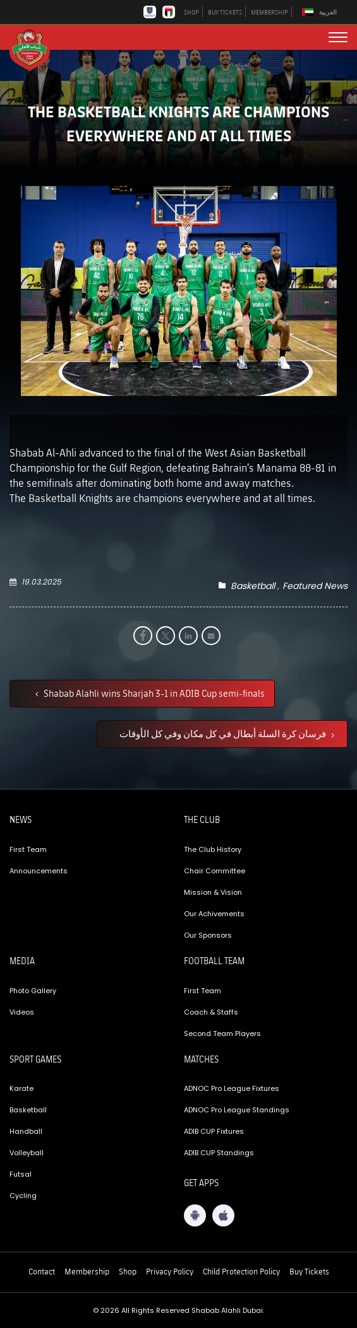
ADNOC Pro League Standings (236, 1110)
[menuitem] (321, 12)
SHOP (191, 12)
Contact (41, 1271)
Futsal (20, 1174)
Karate (21, 1088)
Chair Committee (214, 871)
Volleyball (26, 1153)
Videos (21, 1012)
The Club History (212, 849)
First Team (28, 849)
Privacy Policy (169, 1271)
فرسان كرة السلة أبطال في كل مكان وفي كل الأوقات (223, 733)
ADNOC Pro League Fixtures (231, 1088)
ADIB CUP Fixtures (214, 1131)
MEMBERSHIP (269, 12)
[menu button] (338, 37)
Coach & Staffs (211, 1012)
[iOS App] (223, 1215)
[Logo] (34, 49)
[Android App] (195, 1215)
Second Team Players (222, 1033)
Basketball (253, 586)
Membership (86, 1271)
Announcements (38, 871)
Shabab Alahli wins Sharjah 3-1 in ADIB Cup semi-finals (153, 693)
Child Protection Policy (241, 1271)
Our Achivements (214, 914)
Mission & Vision (213, 892)
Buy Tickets (309, 1271)
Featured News (315, 586)
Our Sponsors (208, 935)
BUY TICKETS (225, 12)
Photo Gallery (32, 991)
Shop (127, 1271)
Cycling (23, 1196)
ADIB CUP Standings (219, 1153)
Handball (25, 1131)
